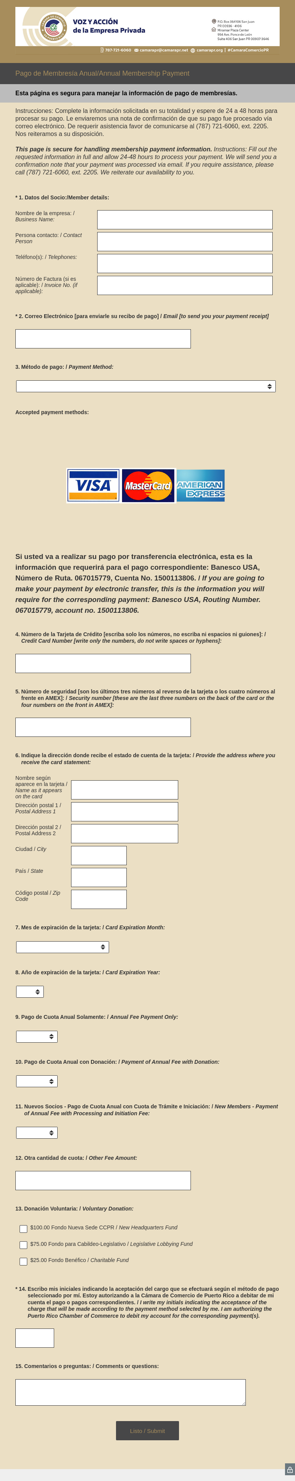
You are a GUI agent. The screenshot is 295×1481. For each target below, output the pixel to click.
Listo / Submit (147, 1431)
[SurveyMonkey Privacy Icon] (290, 1469)
